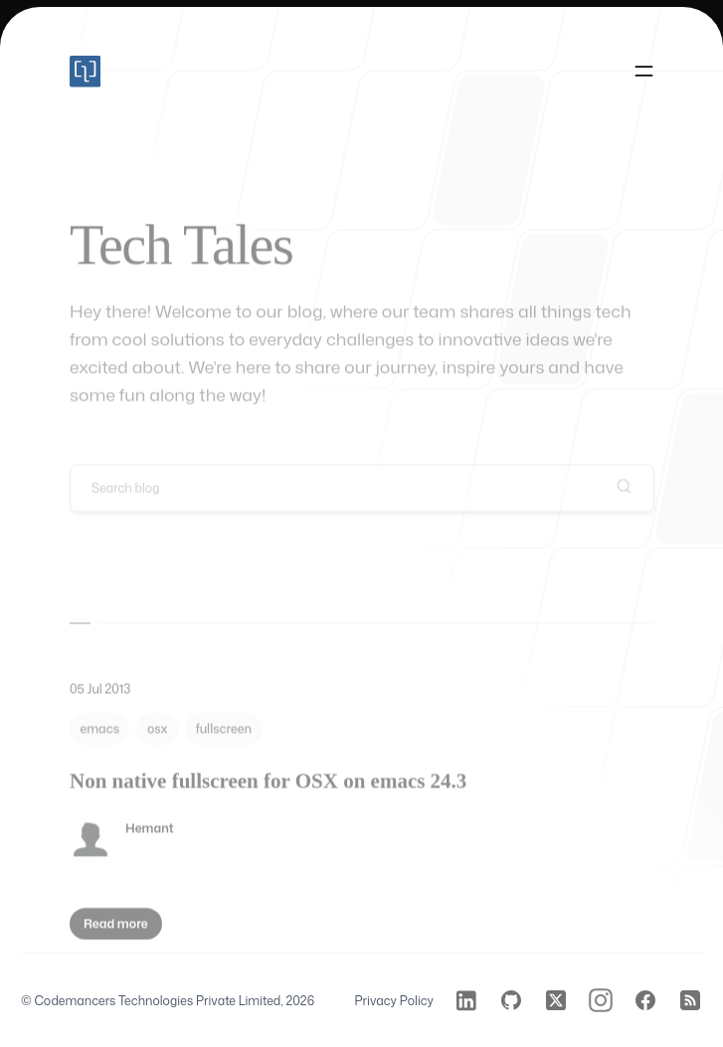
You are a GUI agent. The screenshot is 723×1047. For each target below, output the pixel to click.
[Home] (85, 71)
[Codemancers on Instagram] (601, 1000)
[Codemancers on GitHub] (511, 1000)
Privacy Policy (394, 1000)
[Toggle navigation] (644, 72)
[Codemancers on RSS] (690, 1000)
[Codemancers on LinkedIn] (466, 1000)
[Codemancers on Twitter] (556, 1000)
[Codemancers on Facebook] (645, 1000)
